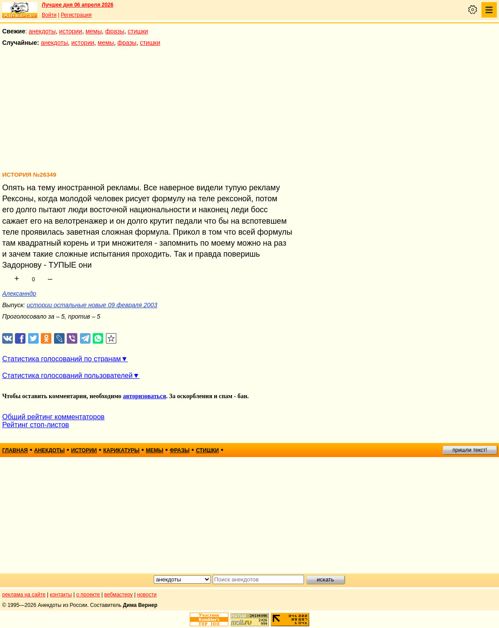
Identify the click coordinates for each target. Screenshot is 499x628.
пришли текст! (469, 450)
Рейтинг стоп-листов (35, 424)
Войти (49, 15)
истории (70, 31)
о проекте (88, 595)
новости (146, 595)
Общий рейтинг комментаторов (53, 417)
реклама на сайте (24, 595)
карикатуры (121, 450)
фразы (114, 31)
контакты (61, 595)
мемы (94, 31)
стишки (138, 31)
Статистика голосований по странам (61, 359)
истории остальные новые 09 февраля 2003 (92, 305)
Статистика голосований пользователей (67, 375)
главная (15, 450)
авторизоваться (144, 396)
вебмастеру (118, 595)
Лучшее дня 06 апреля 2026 (77, 5)
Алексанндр (19, 293)
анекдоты (42, 31)
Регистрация (76, 15)
